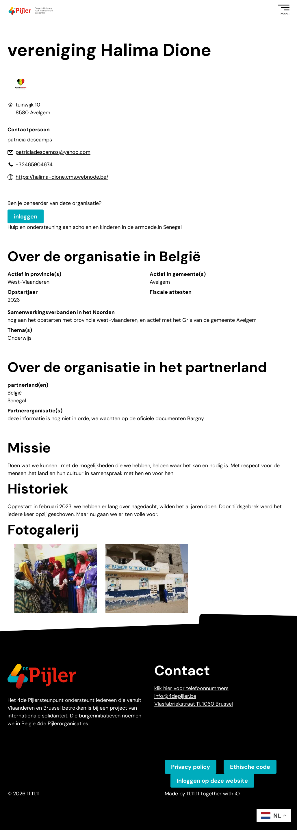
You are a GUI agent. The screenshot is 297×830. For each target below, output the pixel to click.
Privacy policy (190, 767)
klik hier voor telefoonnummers (191, 688)
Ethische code (250, 767)
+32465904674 (34, 164)
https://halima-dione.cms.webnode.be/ (62, 176)
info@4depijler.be (175, 696)
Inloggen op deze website (212, 780)
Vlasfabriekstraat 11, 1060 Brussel (193, 703)
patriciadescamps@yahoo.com (53, 152)
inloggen (25, 216)
